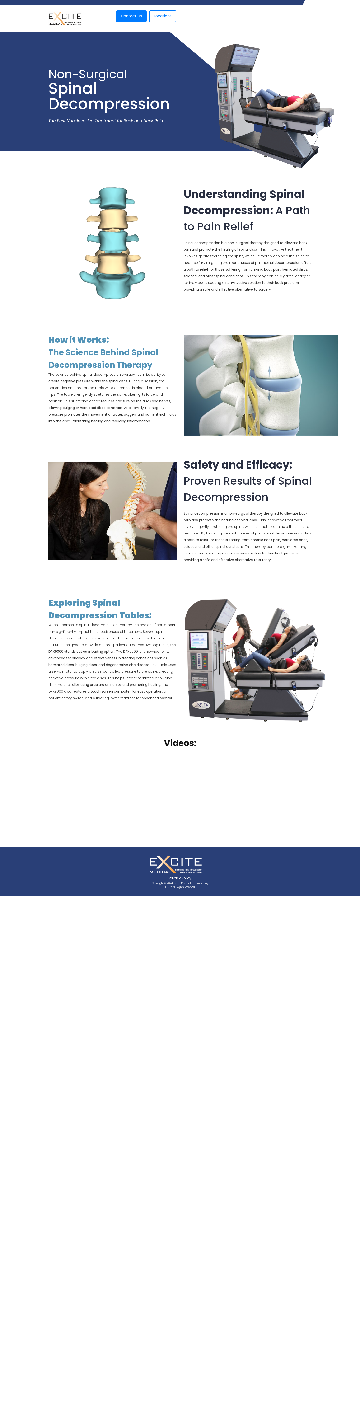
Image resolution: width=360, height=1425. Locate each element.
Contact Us (131, 16)
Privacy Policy (180, 878)
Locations (163, 16)
